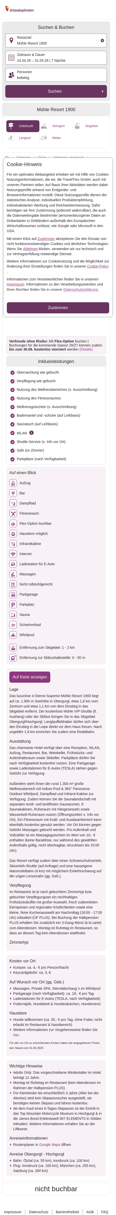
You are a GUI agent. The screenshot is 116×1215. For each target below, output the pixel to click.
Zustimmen (46, 239)
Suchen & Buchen (56, 27)
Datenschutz (39, 1212)
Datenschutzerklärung (80, 290)
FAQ (104, 1212)
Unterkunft (26, 126)
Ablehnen (30, 249)
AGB (90, 1212)
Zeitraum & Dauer (31, 55)
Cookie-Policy (98, 266)
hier (16, 1035)
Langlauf (25, 138)
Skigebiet (91, 126)
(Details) (86, 349)
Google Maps (49, 1145)
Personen (24, 72)
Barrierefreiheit (67, 1212)
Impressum (15, 284)
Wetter (56, 138)
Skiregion (58, 126)
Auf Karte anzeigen (30, 677)
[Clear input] (102, 40)
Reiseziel (24, 37)
